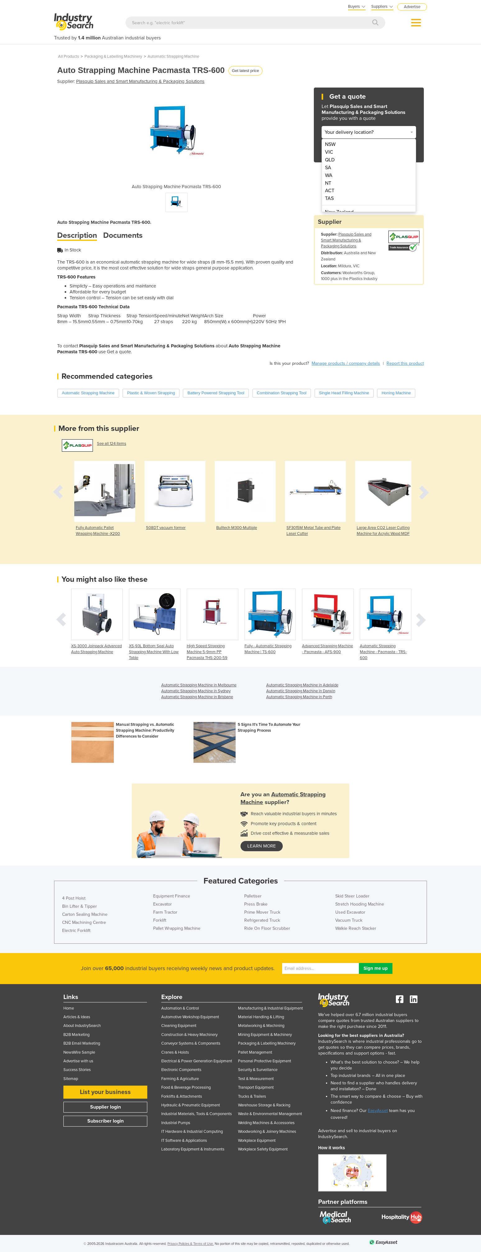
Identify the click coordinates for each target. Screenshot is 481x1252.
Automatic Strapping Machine (173, 56)
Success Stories (77, 1069)
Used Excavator (350, 912)
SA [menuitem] (328, 168)
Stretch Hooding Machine (359, 904)
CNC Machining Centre (84, 922)
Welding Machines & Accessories (266, 1122)
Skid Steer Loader (352, 896)
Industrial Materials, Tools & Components (196, 1113)
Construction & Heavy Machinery (189, 1034)
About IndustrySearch (82, 1025)
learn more (261, 846)
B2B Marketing (76, 1034)
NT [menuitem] (328, 183)
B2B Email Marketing (81, 1043)
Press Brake (256, 904)
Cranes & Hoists (175, 1052)
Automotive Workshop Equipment (190, 1017)
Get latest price (245, 70)
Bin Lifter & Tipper (79, 906)
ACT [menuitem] (329, 191)
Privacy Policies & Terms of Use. (190, 1244)
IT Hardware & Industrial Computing (192, 1131)
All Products (68, 56)
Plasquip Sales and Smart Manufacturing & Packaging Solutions (140, 81)
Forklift (159, 920)
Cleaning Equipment (178, 1025)
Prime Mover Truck (262, 912)
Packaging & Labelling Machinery (113, 56)
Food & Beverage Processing (186, 1087)
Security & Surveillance (257, 1069)
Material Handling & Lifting (261, 1017)
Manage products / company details (346, 363)
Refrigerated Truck (262, 920)
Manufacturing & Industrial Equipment (270, 1008)
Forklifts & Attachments (181, 1096)
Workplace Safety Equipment (263, 1149)
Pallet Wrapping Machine (176, 928)
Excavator (162, 904)
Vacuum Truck (348, 920)
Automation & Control (180, 1008)
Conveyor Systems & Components (190, 1043)
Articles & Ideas (76, 1017)
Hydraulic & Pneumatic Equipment (190, 1105)
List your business (105, 1092)
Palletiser (253, 896)
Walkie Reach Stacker (355, 928)
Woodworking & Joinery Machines (267, 1131)
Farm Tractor (165, 912)
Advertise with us (78, 1061)
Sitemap (70, 1078)
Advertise (412, 6)
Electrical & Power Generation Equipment (196, 1061)
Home (68, 1008)
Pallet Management (255, 1052)
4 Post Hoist (73, 898)
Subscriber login (105, 1121)
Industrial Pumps (175, 1122)
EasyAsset (378, 1110)
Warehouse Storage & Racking (264, 1105)
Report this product (405, 363)
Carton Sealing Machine (85, 914)
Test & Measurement (256, 1078)
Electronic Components (181, 1069)
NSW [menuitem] (330, 144)
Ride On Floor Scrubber (267, 928)
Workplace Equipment (257, 1140)
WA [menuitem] (328, 175)
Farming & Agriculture (180, 1078)
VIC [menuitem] (329, 152)
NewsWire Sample (79, 1052)
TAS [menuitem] (329, 198)
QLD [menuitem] (330, 160)
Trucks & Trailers (252, 1096)
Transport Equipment (256, 1087)
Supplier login (105, 1107)
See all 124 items (111, 443)
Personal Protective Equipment (264, 1061)
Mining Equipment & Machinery (265, 1034)
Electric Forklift (76, 930)
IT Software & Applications (184, 1140)
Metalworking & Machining (261, 1025)
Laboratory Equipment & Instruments (192, 1149)
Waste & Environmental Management (270, 1113)
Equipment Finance (171, 896)
